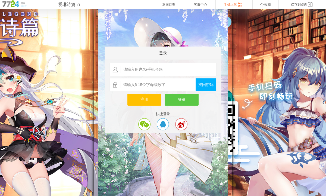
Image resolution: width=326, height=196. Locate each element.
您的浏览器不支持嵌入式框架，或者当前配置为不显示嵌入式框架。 (163, 102)
